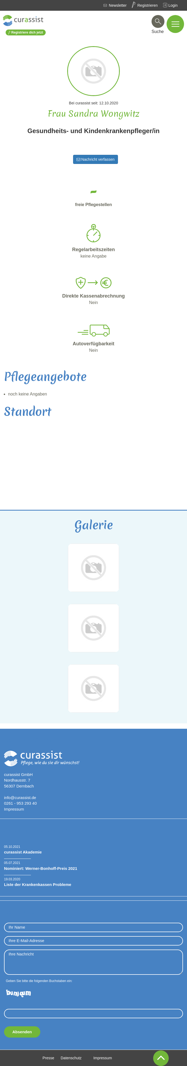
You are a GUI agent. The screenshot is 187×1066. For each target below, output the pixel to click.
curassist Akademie (23, 852)
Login (173, 5)
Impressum (14, 809)
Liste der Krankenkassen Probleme (37, 884)
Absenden (22, 1032)
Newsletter (118, 5)
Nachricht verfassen (96, 159)
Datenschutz (71, 1058)
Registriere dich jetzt (25, 33)
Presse (48, 1058)
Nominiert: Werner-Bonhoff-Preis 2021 (40, 868)
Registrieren (147, 5)
